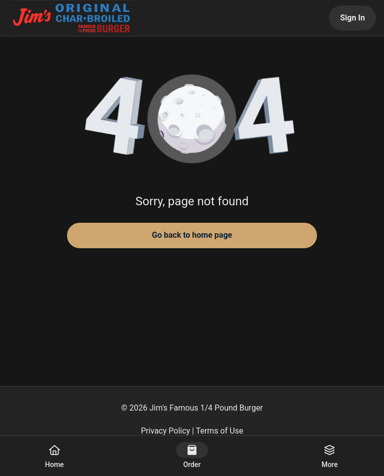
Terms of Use (220, 431)
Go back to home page (192, 235)
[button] (192, 120)
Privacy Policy (165, 431)
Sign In (352, 17)
